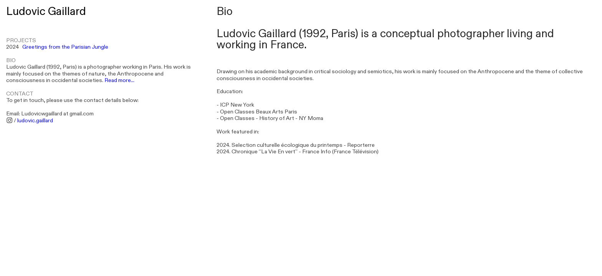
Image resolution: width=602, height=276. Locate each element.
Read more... (119, 80)
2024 (57, 47)
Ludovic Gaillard (46, 11)
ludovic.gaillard (35, 120)
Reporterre (361, 145)
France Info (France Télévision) (340, 151)
